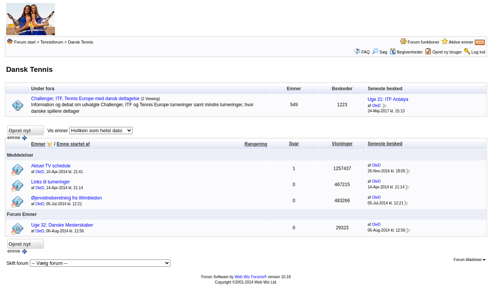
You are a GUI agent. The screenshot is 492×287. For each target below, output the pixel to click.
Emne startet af (73, 144)
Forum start (25, 42)
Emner (38, 144)
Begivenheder (406, 52)
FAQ (365, 52)
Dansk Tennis (80, 42)
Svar (294, 143)
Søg (379, 52)
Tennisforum (51, 42)
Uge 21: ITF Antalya (388, 99)
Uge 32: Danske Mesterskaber (62, 225)
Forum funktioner (423, 42)
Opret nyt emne (19, 132)
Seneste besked (385, 143)
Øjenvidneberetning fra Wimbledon (66, 198)
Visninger (342, 143)
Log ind (478, 52)
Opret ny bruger (447, 52)
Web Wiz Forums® (251, 277)
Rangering (255, 144)
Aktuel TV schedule (51, 166)
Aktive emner (461, 42)
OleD (376, 106)
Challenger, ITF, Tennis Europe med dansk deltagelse (85, 98)
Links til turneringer (50, 182)
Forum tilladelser (469, 260)
